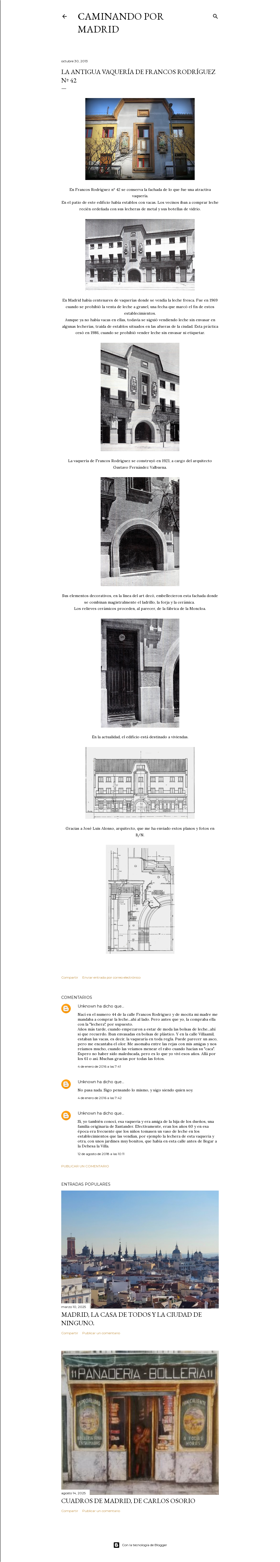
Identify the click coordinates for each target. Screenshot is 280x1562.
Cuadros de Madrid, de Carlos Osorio (128, 1500)
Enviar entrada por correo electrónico (111, 977)
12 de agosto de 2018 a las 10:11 (101, 1154)
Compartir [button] (69, 977)
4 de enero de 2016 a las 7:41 (99, 1066)
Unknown (87, 1006)
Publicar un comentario (85, 1166)
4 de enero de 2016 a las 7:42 (100, 1098)
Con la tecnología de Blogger (140, 1545)
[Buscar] (215, 15)
